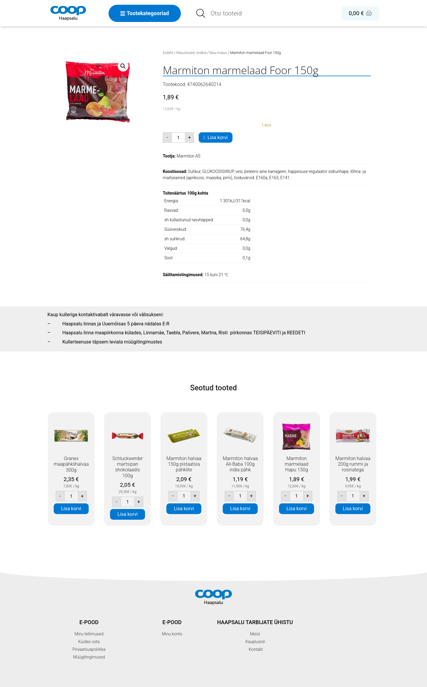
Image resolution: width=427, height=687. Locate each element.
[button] (123, 66)
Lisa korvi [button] (71, 508)
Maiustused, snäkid (191, 53)
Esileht (168, 53)
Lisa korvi (218, 137)
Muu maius (218, 53)
